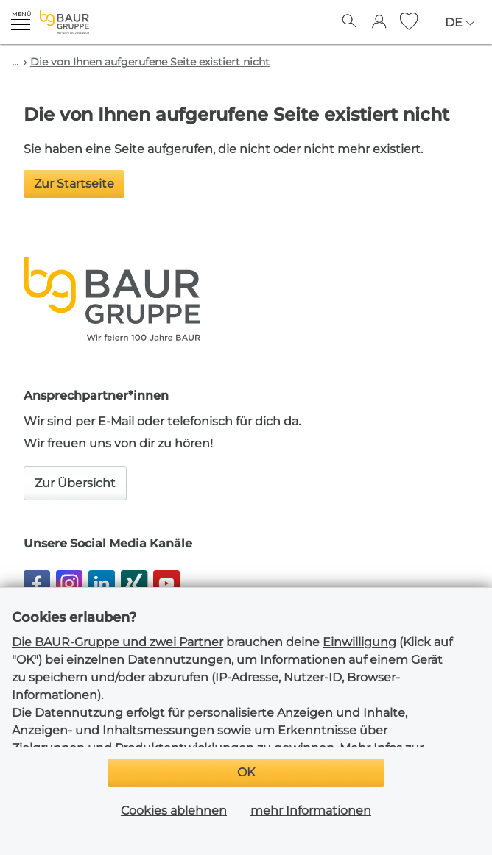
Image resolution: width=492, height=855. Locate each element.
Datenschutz (318, 799)
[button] (20, 20)
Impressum (233, 799)
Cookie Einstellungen (416, 820)
